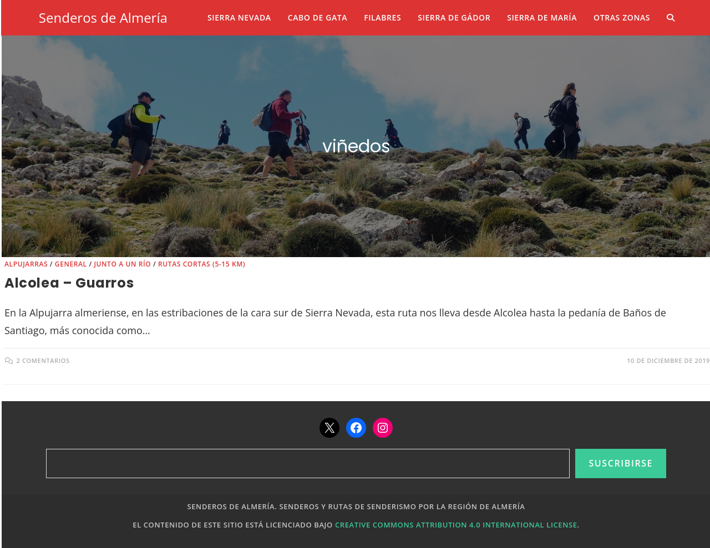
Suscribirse (621, 463)
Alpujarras (26, 264)
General (71, 264)
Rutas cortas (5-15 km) (201, 264)
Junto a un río (122, 264)
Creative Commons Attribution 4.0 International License (456, 525)
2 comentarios (43, 360)
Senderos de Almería (103, 17)
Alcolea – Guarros (69, 283)
